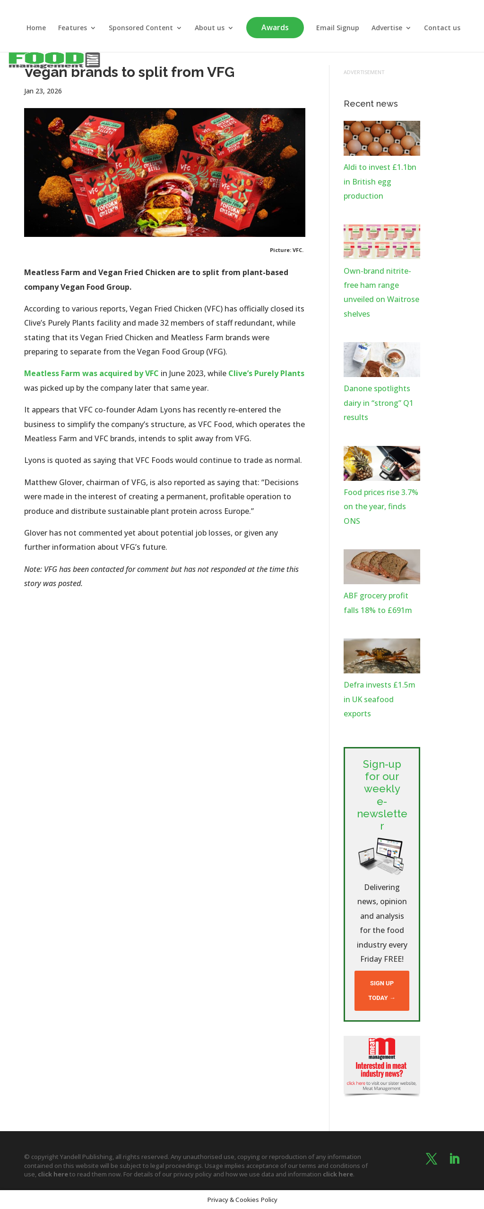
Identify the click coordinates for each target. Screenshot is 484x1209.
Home (36, 28)
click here (53, 1174)
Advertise (387, 28)
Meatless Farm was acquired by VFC (91, 373)
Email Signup (337, 28)
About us (210, 28)
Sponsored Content (141, 28)
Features (72, 28)
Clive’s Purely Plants (266, 373)
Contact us (442, 28)
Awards (275, 27)
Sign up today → (381, 990)
